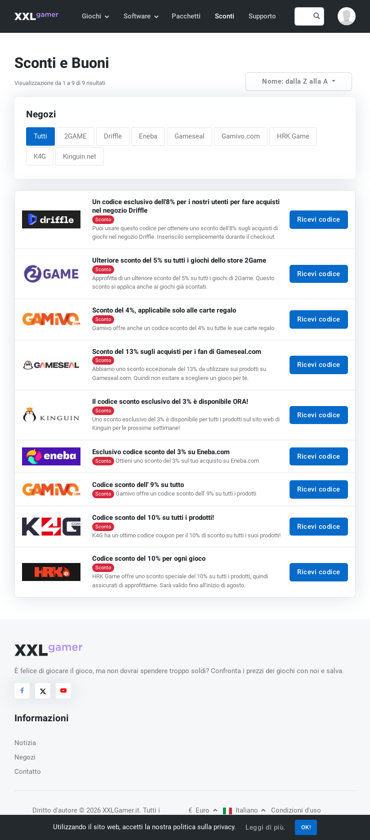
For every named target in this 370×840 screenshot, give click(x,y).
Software (141, 16)
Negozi (25, 757)
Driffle (113, 136)
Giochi (95, 16)
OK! (306, 827)
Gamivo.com (241, 136)
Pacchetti (186, 16)
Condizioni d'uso (296, 810)
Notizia (25, 743)
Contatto (27, 772)
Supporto (262, 16)
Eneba (148, 136)
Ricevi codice (318, 220)
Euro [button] (202, 810)
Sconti (224, 16)
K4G (40, 156)
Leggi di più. (265, 827)
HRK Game (293, 136)
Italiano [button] (244, 810)
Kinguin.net (79, 156)
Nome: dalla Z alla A (296, 81)
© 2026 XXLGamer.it (109, 810)
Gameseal (189, 136)
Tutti (40, 136)
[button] (347, 16)
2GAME (75, 136)
